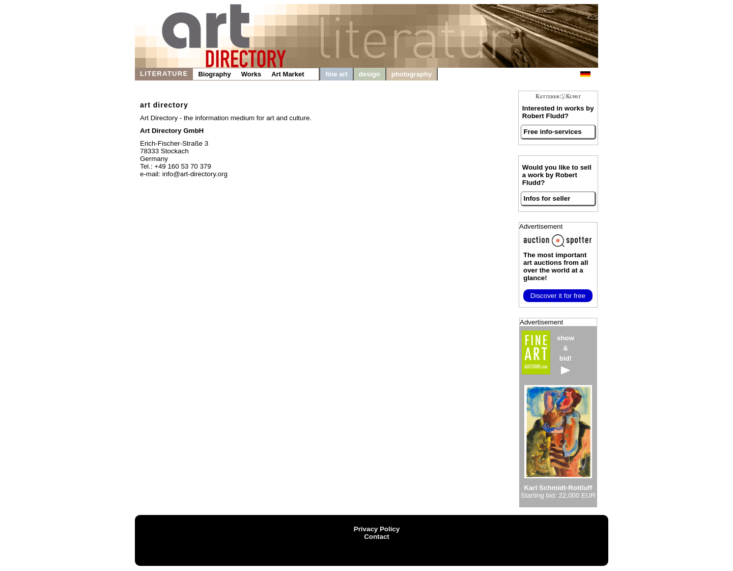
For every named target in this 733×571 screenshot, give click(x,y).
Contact (376, 536)
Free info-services (553, 131)
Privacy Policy (377, 529)
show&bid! (565, 354)
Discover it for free (557, 296)
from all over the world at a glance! (555, 266)
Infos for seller (547, 198)
